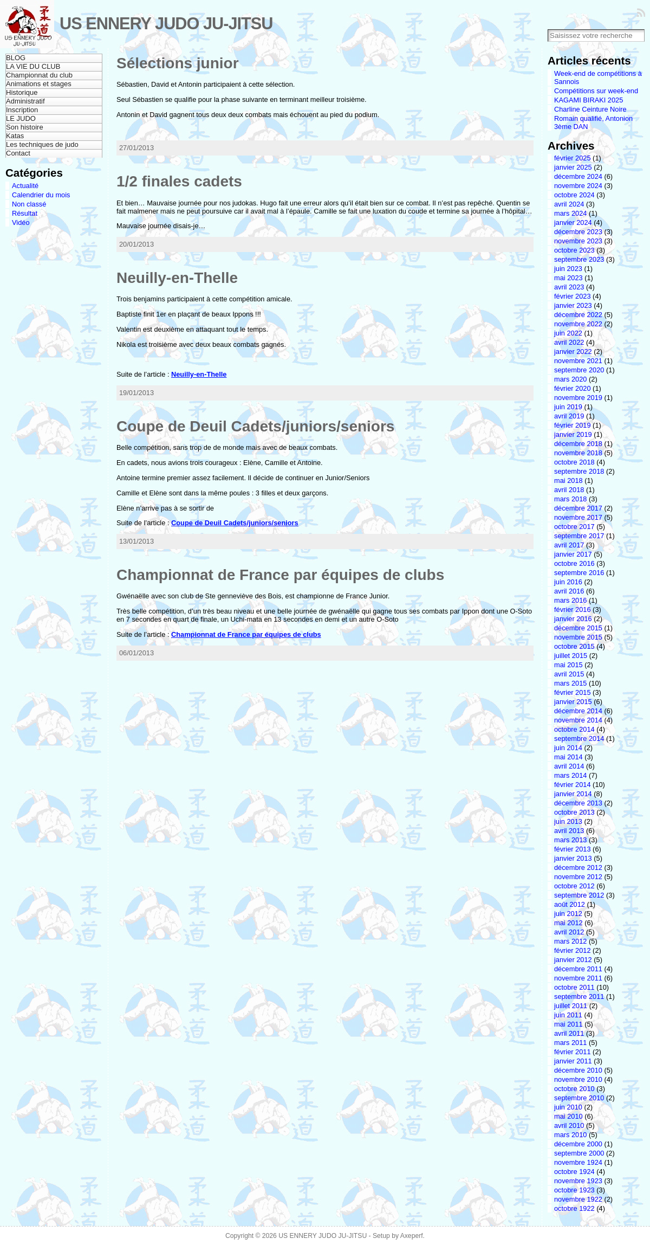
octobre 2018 (574, 462)
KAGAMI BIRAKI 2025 (588, 100)
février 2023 (572, 296)
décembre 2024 (578, 176)
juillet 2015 (570, 655)
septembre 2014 (579, 738)
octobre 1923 (574, 1190)
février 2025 (572, 158)
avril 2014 (569, 766)
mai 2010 (568, 1116)
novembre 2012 (578, 877)
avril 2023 (569, 287)
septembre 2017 (579, 536)
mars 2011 (570, 1042)
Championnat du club (39, 75)
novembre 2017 (578, 517)
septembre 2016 (579, 573)
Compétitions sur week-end (596, 91)
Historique (22, 92)
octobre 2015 (574, 646)
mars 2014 (570, 775)
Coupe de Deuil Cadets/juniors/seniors (255, 426)
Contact (18, 153)
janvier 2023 (573, 305)
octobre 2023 (574, 250)
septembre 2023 (579, 259)
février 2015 (572, 692)
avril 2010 (569, 1125)
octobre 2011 (574, 987)
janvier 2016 (573, 619)
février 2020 (572, 388)
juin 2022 (568, 333)
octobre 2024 (574, 195)
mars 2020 (570, 379)
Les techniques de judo (42, 144)
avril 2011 (569, 1033)
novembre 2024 (578, 186)
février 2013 (572, 849)
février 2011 (572, 1052)
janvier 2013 (573, 858)
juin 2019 (568, 407)
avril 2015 (569, 674)
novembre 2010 (578, 1079)
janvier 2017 (573, 554)
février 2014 (572, 784)
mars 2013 (570, 840)
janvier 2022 (573, 351)
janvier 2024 (573, 222)
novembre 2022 (578, 324)
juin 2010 (568, 1107)
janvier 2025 (573, 167)
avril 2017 (569, 545)
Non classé (29, 204)
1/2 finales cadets (179, 181)
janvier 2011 (573, 1061)
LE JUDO (21, 118)
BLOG (15, 58)
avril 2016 (569, 591)
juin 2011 (568, 1015)
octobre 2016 (574, 563)
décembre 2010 (578, 1070)
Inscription (22, 110)
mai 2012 (568, 923)
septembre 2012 (579, 895)
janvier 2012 (573, 960)
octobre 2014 (574, 729)
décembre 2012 (578, 867)
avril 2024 (569, 204)
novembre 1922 (578, 1199)
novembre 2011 (578, 978)
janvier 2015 (573, 702)
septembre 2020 (579, 370)
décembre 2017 (578, 508)
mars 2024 (570, 213)
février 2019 (572, 425)
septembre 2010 (579, 1098)
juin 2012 (568, 913)
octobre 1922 (574, 1208)
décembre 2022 (578, 315)
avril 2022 (569, 342)
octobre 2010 (574, 1089)
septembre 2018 (579, 471)
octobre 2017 (574, 526)
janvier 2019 (573, 434)
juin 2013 (568, 821)
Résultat (24, 213)
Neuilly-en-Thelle (177, 277)
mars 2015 (570, 683)
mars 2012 (570, 941)
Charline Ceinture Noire (590, 109)
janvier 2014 (573, 794)
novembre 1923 (578, 1181)
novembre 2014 (578, 720)
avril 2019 (569, 416)
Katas (15, 136)
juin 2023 (568, 269)
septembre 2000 (579, 1153)
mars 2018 (570, 499)
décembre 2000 (578, 1144)
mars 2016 (570, 600)
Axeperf (411, 1236)
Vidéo (21, 222)
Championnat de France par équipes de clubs (280, 574)
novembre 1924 (578, 1162)
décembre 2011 (578, 969)
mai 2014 (568, 757)
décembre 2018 (578, 444)
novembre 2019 (578, 398)
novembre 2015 (578, 637)
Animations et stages (39, 84)
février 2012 (572, 950)
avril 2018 (569, 490)
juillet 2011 (570, 1006)
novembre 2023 (578, 241)
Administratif (25, 101)
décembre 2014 (578, 711)
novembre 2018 (578, 453)
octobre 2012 (574, 886)
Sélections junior (177, 63)
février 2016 (572, 609)
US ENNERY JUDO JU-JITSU (166, 23)
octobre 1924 (574, 1171)
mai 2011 (568, 1024)
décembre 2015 (578, 628)
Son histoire (24, 127)
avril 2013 (569, 831)
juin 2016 (568, 582)
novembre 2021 (578, 361)
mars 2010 (570, 1135)
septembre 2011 (579, 996)
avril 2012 (569, 932)
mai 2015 (568, 665)
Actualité (25, 186)
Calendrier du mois (41, 195)
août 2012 (569, 904)
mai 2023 (568, 278)
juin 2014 (568, 748)
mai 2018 (568, 480)
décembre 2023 (578, 232)
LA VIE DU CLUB (33, 66)
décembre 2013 (578, 803)
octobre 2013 (574, 812)
